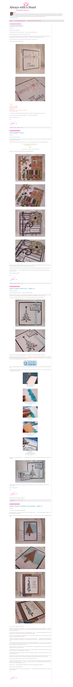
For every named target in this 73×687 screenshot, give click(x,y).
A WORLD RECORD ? (16, 26)
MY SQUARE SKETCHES (19, 20)
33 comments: (19, 283)
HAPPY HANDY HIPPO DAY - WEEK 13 (22, 288)
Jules (15, 12)
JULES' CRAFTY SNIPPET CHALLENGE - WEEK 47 (26, 506)
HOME (11, 20)
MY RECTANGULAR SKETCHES (34, 20)
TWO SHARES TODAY (16, 133)
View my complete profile (13, 17)
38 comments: (19, 127)
